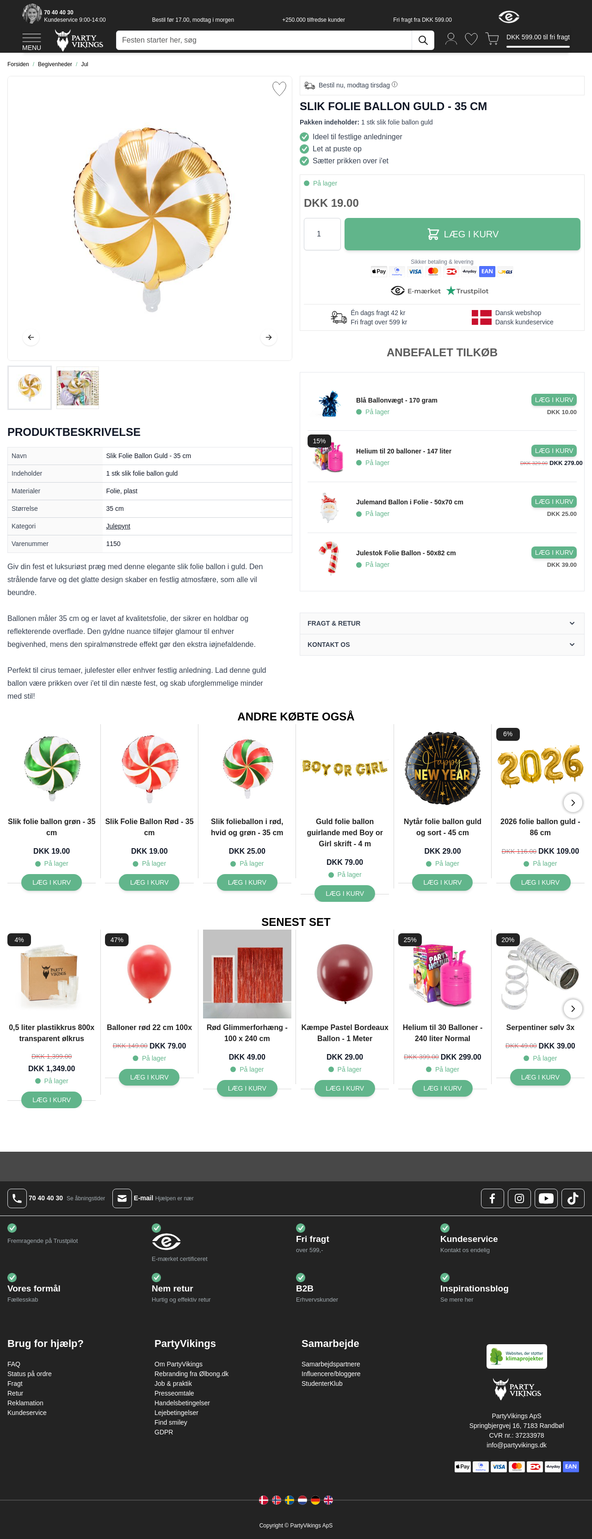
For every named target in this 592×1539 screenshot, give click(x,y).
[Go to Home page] (78, 40)
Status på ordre (29, 1374)
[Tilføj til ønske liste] (279, 89)
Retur (15, 1393)
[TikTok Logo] (573, 1198)
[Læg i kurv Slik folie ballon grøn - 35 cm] (51, 882)
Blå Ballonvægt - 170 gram (397, 400)
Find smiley (170, 1422)
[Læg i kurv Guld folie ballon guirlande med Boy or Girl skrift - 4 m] (344, 893)
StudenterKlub (322, 1383)
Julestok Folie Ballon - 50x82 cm (406, 553)
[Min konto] (451, 38)
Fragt (15, 1383)
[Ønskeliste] (471, 39)
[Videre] (268, 337)
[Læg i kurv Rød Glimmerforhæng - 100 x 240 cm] (247, 1088)
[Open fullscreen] (150, 218)
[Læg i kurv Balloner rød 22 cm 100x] (149, 1077)
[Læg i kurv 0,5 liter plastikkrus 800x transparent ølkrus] (51, 1100)
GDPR (163, 1432)
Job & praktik (173, 1383)
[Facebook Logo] (492, 1198)
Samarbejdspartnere (331, 1364)
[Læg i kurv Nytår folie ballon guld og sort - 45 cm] (442, 882)
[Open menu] (31, 40)
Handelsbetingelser (182, 1403)
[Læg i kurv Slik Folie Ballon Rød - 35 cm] (149, 882)
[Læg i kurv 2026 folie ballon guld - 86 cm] (540, 882)
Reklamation (25, 1403)
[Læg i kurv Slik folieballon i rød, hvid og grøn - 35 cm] (247, 882)
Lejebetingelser (176, 1412)
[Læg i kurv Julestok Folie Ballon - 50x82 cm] (554, 552)
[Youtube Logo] (546, 1198)
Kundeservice (27, 1412)
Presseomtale (174, 1393)
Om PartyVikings (178, 1364)
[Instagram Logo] (519, 1198)
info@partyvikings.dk (516, 1445)
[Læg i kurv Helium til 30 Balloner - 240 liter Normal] (442, 1088)
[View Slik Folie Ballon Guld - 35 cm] (29, 388)
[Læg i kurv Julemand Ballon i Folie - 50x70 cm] (554, 502)
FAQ (13, 1364)
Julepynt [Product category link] (118, 526)
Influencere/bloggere (331, 1374)
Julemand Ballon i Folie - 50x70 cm (409, 502)
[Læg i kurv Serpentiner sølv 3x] (540, 1077)
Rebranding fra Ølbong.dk (191, 1374)
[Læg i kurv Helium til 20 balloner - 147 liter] (554, 451)
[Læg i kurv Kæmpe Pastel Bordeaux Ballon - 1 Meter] (344, 1088)
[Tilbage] (31, 337)
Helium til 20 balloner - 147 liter (403, 451)
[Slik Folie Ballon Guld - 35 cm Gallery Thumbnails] (53, 388)
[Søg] (423, 40)
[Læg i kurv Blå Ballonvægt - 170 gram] (554, 400)
